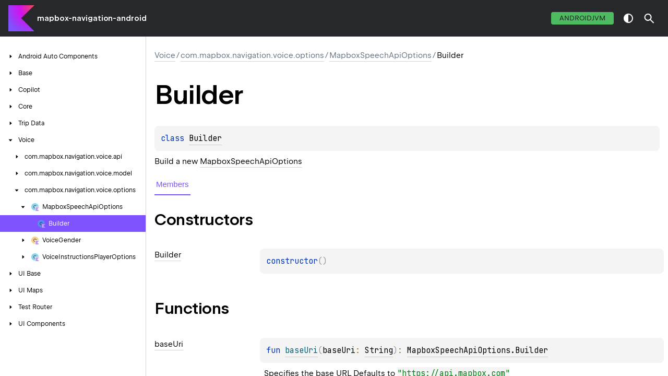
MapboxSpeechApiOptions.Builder (477, 350)
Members (172, 184)
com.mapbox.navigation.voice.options (252, 55)
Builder (205, 138)
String (379, 350)
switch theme (628, 18)
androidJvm (582, 18)
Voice (164, 55)
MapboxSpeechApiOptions (380, 55)
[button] (649, 18)
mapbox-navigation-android (92, 18)
